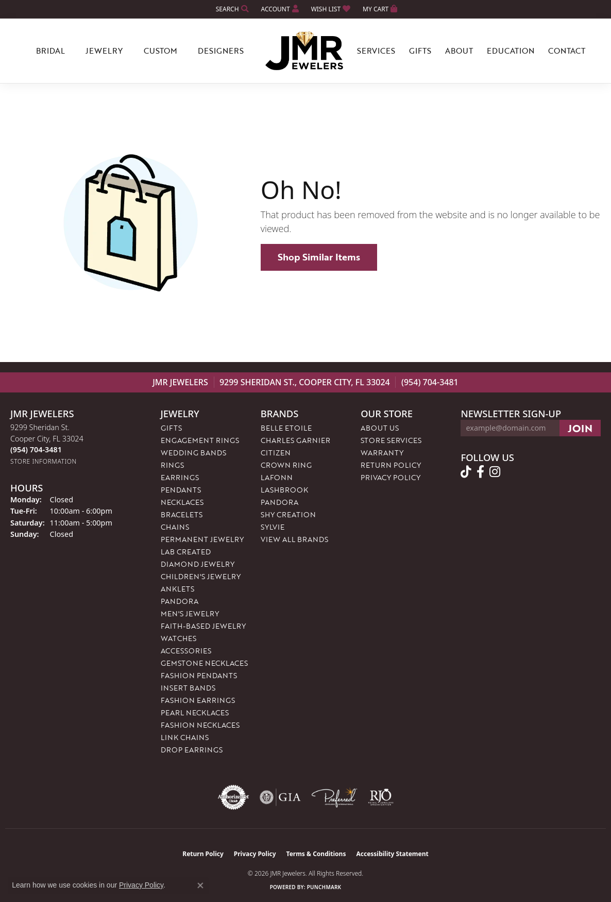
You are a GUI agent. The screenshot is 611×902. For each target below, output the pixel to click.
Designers (221, 50)
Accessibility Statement (392, 853)
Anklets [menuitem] (177, 588)
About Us (380, 427)
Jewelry (104, 50)
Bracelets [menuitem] (181, 514)
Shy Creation (288, 514)
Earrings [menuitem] (180, 477)
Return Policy (391, 465)
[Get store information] (43, 461)
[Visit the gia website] (280, 797)
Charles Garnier (295, 440)
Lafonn (277, 477)
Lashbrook (284, 489)
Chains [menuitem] (175, 526)
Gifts (420, 50)
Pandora (279, 502)
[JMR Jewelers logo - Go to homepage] (305, 51)
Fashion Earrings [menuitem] (198, 700)
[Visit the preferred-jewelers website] (334, 797)
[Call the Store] (36, 449)
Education (510, 50)
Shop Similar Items (319, 257)
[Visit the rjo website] (381, 797)
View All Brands (294, 539)
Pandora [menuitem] (179, 601)
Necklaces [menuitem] (182, 502)
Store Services (391, 440)
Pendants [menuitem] (181, 489)
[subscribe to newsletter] (580, 428)
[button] (231, 9)
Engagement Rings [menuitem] (200, 440)
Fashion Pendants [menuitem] (199, 675)
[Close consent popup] (200, 885)
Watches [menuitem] (178, 638)
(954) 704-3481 (430, 382)
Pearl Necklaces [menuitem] (195, 712)
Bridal (50, 50)
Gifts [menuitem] (171, 427)
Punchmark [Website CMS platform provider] (324, 887)
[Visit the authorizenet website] (233, 797)
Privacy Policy (390, 477)
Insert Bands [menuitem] (188, 687)
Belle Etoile (286, 427)
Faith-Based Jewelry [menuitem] (203, 625)
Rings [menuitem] (172, 465)
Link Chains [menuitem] (185, 737)
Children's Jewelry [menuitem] (201, 576)
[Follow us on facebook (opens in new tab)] (480, 472)
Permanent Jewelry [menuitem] (202, 539)
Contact (566, 50)
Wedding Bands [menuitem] (193, 452)
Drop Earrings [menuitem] (192, 749)
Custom (160, 50)
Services (376, 50)
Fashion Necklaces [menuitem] (200, 724)
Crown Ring (286, 465)
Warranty (382, 452)
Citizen (276, 452)
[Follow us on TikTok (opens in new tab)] (466, 472)
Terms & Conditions (316, 853)
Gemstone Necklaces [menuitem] (204, 663)
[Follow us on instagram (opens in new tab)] (494, 472)
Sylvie (272, 526)
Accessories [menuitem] (186, 650)
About (459, 50)
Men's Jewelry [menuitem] (190, 613)
